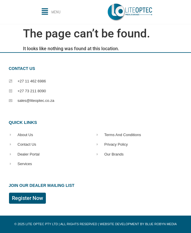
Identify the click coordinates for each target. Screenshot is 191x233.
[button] (50, 12)
